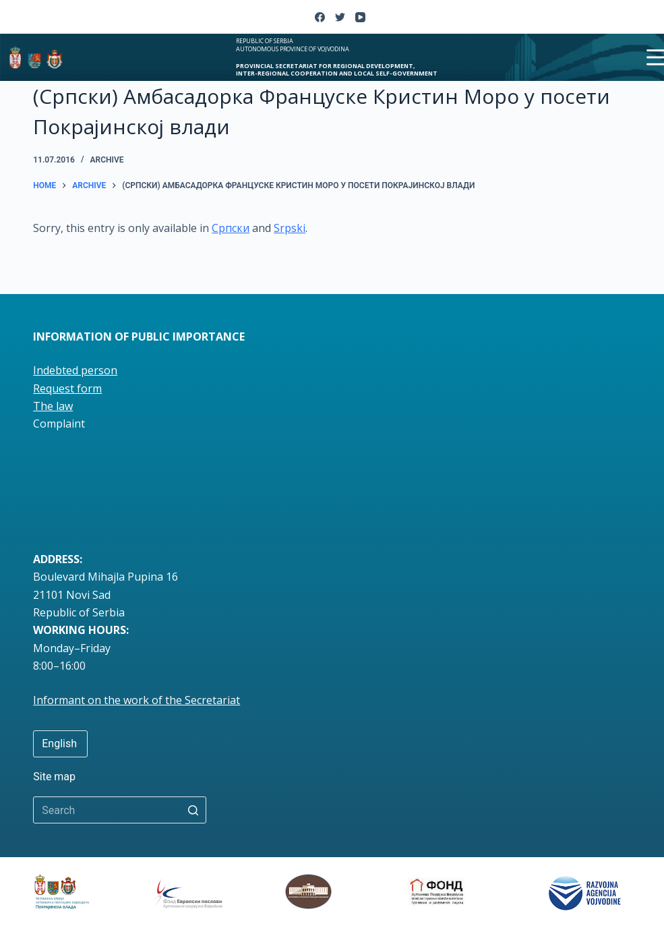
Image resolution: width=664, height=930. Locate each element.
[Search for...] (119, 809)
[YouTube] (360, 17)
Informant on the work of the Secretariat (136, 700)
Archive (107, 160)
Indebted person (75, 370)
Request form (67, 388)
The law (53, 406)
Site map (54, 776)
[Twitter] (340, 17)
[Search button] (192, 809)
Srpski (289, 228)
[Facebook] (320, 17)
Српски (230, 228)
